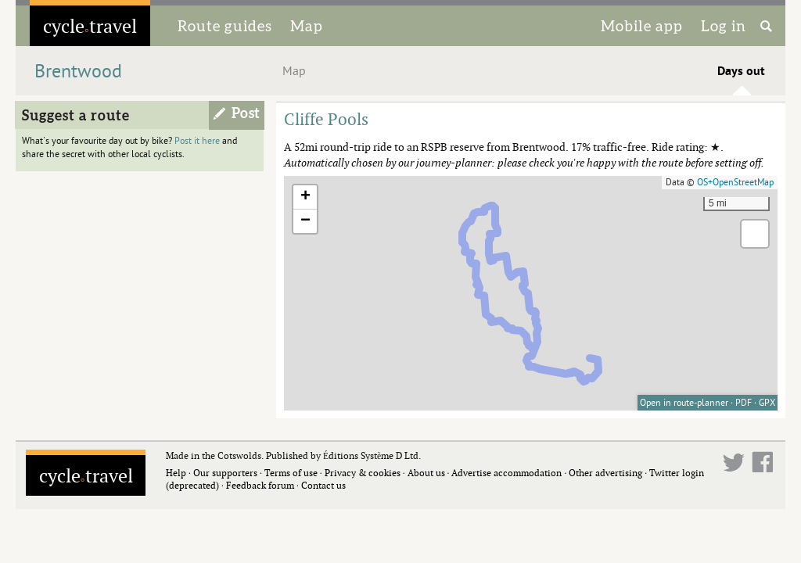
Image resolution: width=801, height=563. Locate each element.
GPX (767, 402)
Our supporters (225, 473)
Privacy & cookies (362, 473)
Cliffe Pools (326, 119)
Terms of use (291, 473)
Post (246, 113)
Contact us (323, 485)
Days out (741, 71)
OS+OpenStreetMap (735, 182)
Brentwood (78, 71)
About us (426, 473)
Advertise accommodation (506, 473)
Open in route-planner (684, 402)
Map (306, 25)
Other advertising (605, 473)
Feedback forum (260, 485)
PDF (743, 402)
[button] (305, 197)
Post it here (197, 141)
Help (176, 473)
